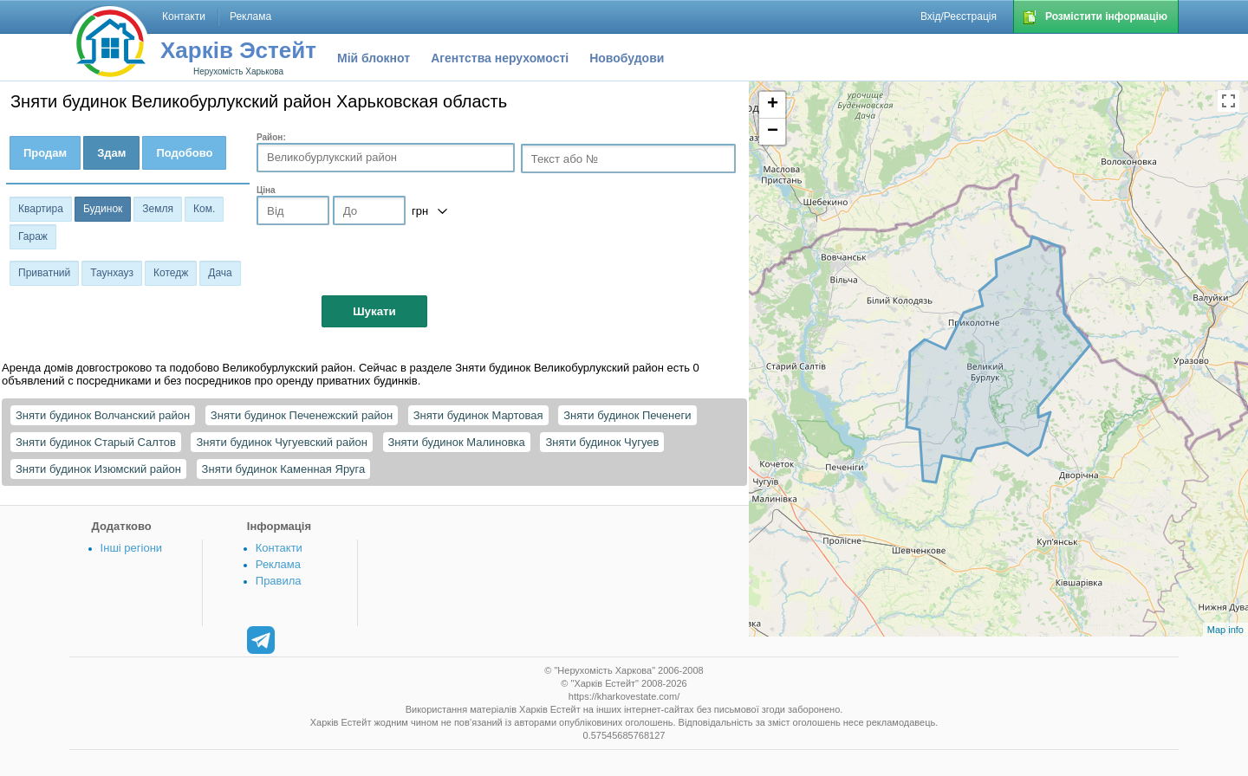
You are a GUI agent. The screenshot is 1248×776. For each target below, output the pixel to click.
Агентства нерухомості (500, 58)
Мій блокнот (373, 58)
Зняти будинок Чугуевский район (281, 442)
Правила (279, 580)
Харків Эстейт (238, 50)
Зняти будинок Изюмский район (98, 468)
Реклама (278, 564)
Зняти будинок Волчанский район (103, 415)
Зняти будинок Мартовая (478, 415)
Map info (1225, 629)
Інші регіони (131, 547)
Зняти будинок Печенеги (627, 415)
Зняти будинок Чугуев (602, 442)
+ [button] (772, 105)
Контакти (279, 547)
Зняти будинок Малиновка (456, 442)
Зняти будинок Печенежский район (302, 415)
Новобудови (626, 58)
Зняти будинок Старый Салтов (96, 442)
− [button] (772, 132)
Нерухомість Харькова (238, 71)
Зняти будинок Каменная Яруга (284, 468)
